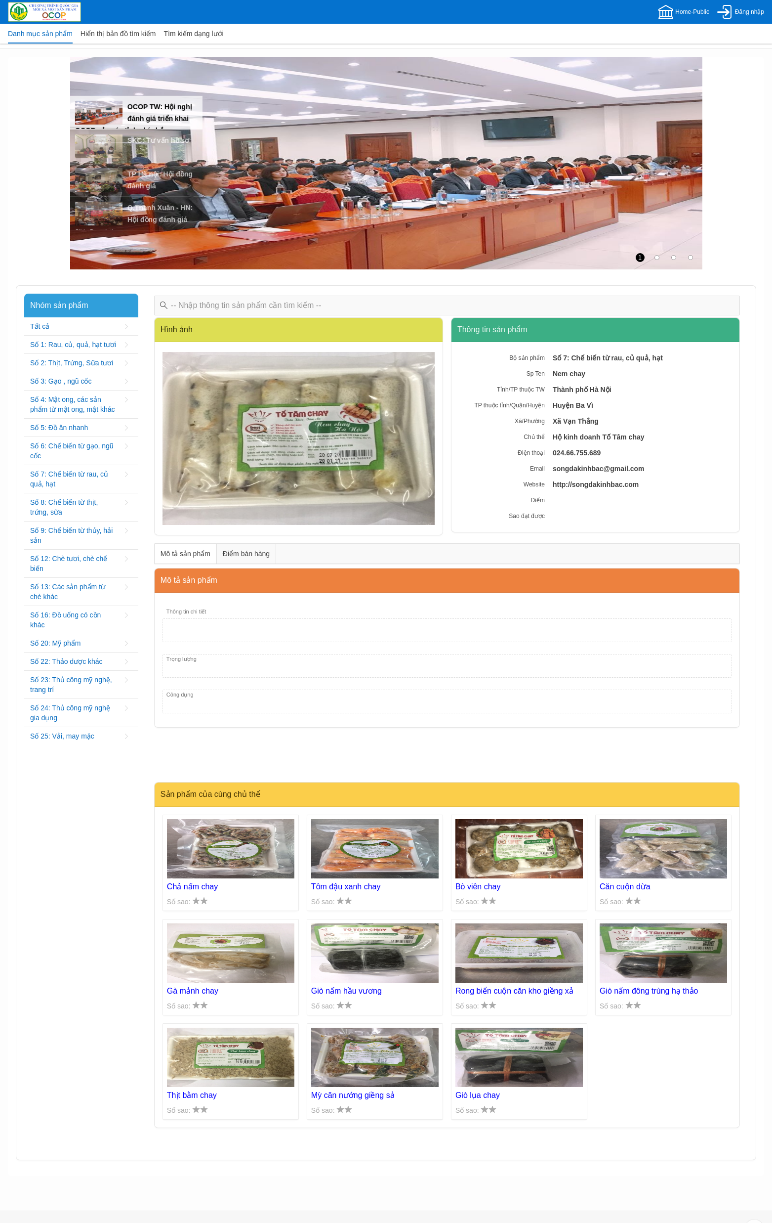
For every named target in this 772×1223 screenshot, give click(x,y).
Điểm (538, 500)
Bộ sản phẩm (527, 357)
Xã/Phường (530, 421)
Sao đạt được (527, 516)
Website (534, 484)
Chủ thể (534, 437)
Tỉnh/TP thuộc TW (521, 389)
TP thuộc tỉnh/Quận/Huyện (509, 405)
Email (537, 468)
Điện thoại (531, 452)
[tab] (40, 34)
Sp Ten (536, 373)
